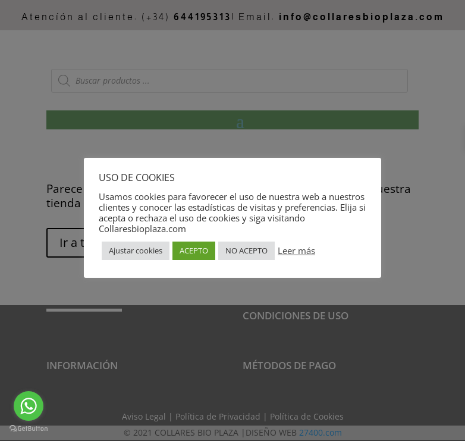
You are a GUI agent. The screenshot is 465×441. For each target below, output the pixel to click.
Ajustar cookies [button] (135, 250)
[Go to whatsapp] (28, 406)
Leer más (296, 250)
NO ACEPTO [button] (246, 250)
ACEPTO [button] (194, 250)
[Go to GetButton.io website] (29, 429)
